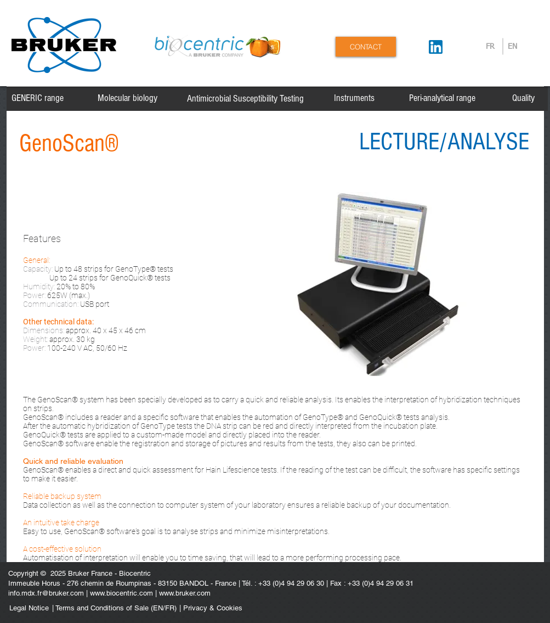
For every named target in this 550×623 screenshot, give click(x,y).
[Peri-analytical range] (442, 98)
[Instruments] (354, 98)
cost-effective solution (65, 549)
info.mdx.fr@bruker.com (46, 593)
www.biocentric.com (121, 593)
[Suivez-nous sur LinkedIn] (436, 47)
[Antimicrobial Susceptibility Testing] (245, 99)
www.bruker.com (185, 593)
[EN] (512, 47)
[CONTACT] (366, 47)
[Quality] (523, 98)
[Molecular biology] (127, 98)
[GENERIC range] (37, 98)
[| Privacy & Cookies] (241, 608)
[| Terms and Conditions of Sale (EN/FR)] (114, 608)
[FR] (490, 47)
